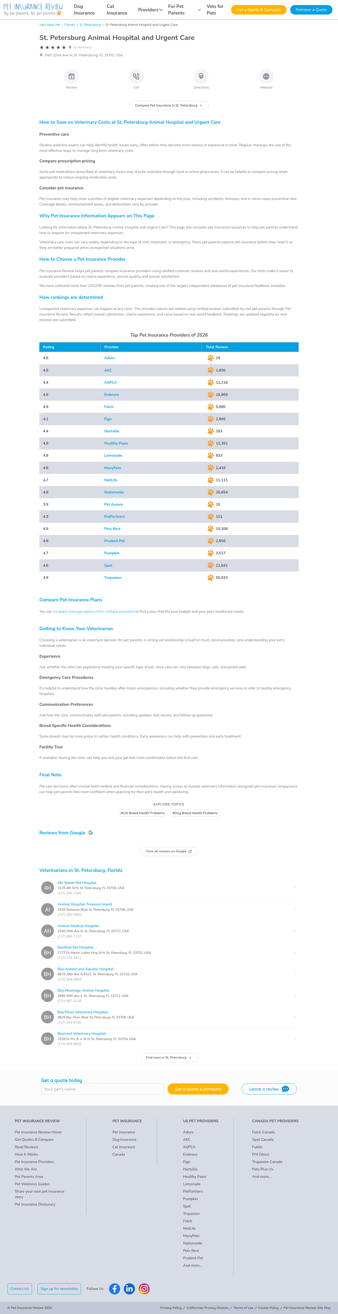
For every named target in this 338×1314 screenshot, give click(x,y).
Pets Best (112, 528)
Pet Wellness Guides (32, 1184)
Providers (150, 10)
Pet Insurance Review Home (38, 1132)
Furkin (257, 1147)
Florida (69, 25)
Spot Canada (263, 1139)
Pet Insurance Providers (34, 1161)
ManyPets (112, 467)
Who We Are (26, 1169)
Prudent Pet (114, 540)
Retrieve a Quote (311, 10)
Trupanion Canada (267, 1161)
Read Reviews (26, 1147)
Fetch (109, 406)
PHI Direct (260, 1154)
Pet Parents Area (29, 1176)
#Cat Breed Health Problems (142, 813)
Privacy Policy (171, 1308)
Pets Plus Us (262, 1169)
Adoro (109, 357)
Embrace (111, 394)
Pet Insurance (123, 1132)
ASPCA (110, 382)
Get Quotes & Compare (34, 1139)
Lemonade (113, 455)
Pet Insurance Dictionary (35, 1204)
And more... (192, 1265)
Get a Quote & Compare (259, 10)
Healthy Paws (116, 443)
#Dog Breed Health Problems (195, 813)
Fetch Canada (263, 1132)
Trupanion (112, 577)
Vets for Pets (215, 9)
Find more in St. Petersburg (169, 1057)
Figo (108, 419)
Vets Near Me (49, 25)
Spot (108, 565)
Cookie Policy (268, 1308)
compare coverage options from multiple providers (93, 611)
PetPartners (114, 516)
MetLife (110, 480)
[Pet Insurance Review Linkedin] (129, 1288)
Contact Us (20, 1288)
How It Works (26, 1154)
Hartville (111, 431)
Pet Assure (113, 504)
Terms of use (243, 1308)
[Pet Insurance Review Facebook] (114, 1288)
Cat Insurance (117, 9)
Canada (118, 1154)
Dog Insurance (84, 9)
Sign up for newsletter (59, 1288)
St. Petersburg (90, 25)
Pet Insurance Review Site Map (307, 1308)
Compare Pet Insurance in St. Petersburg (169, 105)
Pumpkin (111, 553)
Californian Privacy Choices (207, 1308)
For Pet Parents (184, 9)
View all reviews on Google (169, 851)
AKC (108, 370)
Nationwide (114, 492)
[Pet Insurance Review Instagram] (144, 1288)
